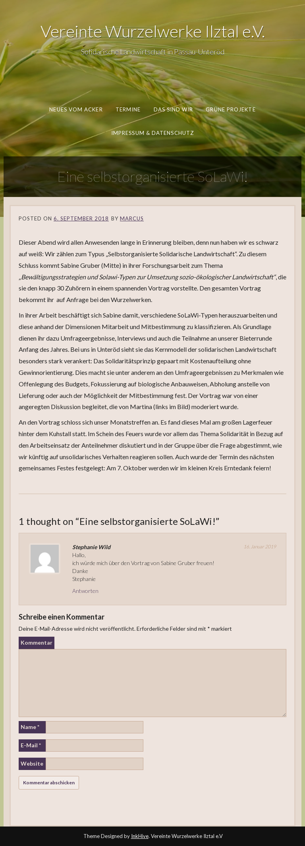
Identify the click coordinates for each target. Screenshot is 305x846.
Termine (128, 109)
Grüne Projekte (230, 109)
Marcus (132, 218)
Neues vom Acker (75, 109)
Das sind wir (173, 109)
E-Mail (31, 745)
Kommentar (36, 642)
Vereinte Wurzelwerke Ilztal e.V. (153, 31)
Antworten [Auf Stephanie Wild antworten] (85, 590)
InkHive (140, 836)
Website (32, 763)
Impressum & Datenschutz (152, 132)
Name (30, 726)
